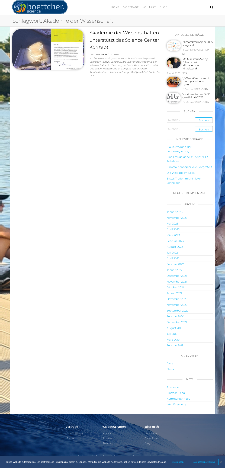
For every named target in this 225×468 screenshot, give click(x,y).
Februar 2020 (175, 316)
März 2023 (173, 235)
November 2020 (177, 304)
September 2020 (177, 310)
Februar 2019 (175, 345)
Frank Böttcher (107, 54)
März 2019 (173, 339)
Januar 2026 (174, 212)
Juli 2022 (172, 252)
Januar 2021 (174, 293)
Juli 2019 (172, 333)
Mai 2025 (172, 223)
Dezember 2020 (177, 299)
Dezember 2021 (177, 275)
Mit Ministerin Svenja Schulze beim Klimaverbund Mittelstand (195, 63)
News (170, 369)
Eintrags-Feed (176, 393)
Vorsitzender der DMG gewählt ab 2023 (196, 95)
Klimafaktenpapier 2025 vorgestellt (197, 43)
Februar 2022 (175, 264)
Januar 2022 (174, 270)
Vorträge (131, 7)
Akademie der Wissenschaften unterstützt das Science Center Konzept (124, 40)
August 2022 (175, 246)
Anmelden (174, 387)
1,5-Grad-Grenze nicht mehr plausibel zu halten (196, 81)
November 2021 (177, 281)
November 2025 (177, 217)
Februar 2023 (175, 241)
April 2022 (173, 258)
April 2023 (173, 229)
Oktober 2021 (175, 287)
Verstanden (178, 462)
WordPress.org (176, 404)
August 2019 (174, 328)
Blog (163, 7)
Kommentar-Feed (178, 398)
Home (115, 7)
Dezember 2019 (177, 322)
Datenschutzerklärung (204, 462)
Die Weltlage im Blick (181, 172)
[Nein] (220, 462)
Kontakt (149, 7)
